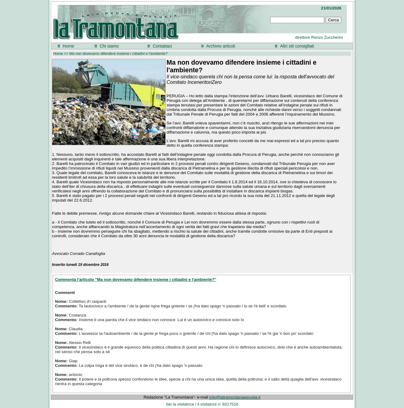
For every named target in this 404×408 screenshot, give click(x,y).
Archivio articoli (220, 46)
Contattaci (162, 46)
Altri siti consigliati (297, 46)
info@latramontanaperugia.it (235, 397)
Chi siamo (109, 46)
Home (68, 46)
